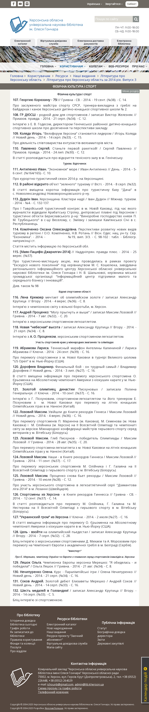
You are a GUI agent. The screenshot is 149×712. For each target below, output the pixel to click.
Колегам (97, 66)
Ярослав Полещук (54, 708)
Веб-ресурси (119, 66)
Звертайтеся (114, 4)
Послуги (15, 647)
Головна (48, 66)
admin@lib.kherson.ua (89, 684)
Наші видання (84, 76)
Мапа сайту (54, 647)
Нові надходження (59, 628)
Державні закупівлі (110, 643)
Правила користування (26, 640)
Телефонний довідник (53, 692)
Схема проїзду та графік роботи (60, 688)
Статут (102, 628)
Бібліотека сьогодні (23, 624)
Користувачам (73, 66)
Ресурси (62, 76)
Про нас (139, 66)
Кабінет (131, 4)
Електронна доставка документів (91, 42)
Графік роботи (20, 628)
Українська (94, 4)
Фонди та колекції (22, 643)
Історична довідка (22, 620)
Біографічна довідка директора (111, 634)
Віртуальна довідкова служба (53, 42)
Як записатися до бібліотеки (21, 634)
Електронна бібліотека (124, 42)
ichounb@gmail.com (60, 684)
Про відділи (18, 651)
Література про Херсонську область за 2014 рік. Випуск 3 (91, 80)
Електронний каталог (22, 42)
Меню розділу (130, 91)
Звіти (101, 640)
